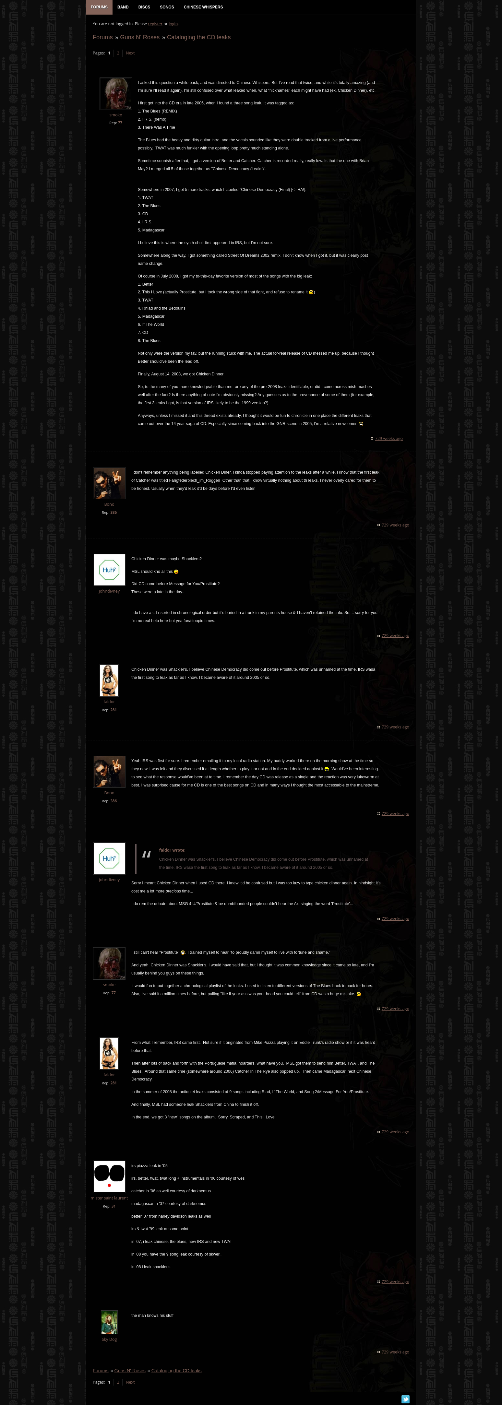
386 (113, 513)
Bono (109, 505)
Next (130, 53)
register (155, 24)
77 (120, 123)
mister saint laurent (109, 1198)
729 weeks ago (389, 439)
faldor (109, 702)
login (172, 24)
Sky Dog (109, 1340)
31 (113, 1206)
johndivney (109, 592)
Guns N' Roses (139, 37)
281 (113, 710)
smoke (115, 115)
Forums (102, 37)
